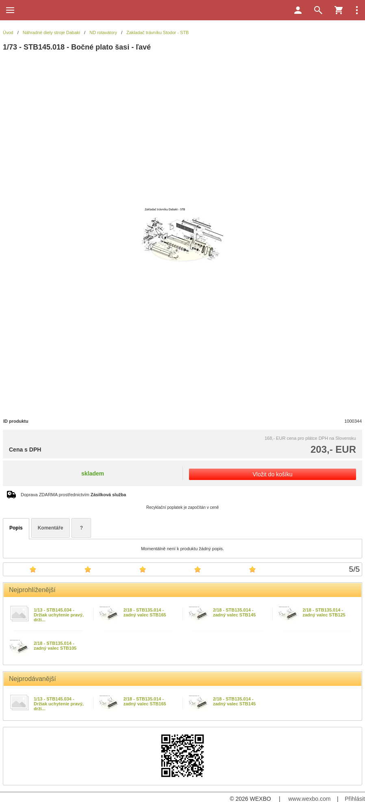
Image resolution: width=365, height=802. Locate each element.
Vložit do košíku (272, 474)
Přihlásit (355, 799)
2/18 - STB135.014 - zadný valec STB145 (234, 612)
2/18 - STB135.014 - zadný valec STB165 (145, 612)
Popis (16, 528)
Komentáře (50, 528)
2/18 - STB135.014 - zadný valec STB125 (324, 612)
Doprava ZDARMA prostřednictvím (73, 494)
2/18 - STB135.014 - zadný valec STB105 (55, 646)
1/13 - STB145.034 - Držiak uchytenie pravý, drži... (59, 614)
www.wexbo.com (309, 799)
